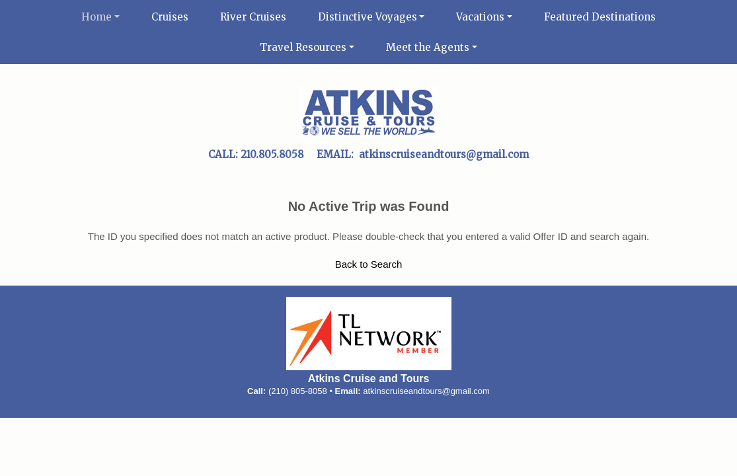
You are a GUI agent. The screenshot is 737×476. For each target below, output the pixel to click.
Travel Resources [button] (303, 47)
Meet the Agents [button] (427, 47)
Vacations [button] (480, 17)
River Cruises (253, 17)
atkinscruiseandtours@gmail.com (426, 391)
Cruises (169, 17)
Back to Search (369, 264)
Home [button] (96, 17)
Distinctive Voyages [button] (367, 17)
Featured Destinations (600, 17)
